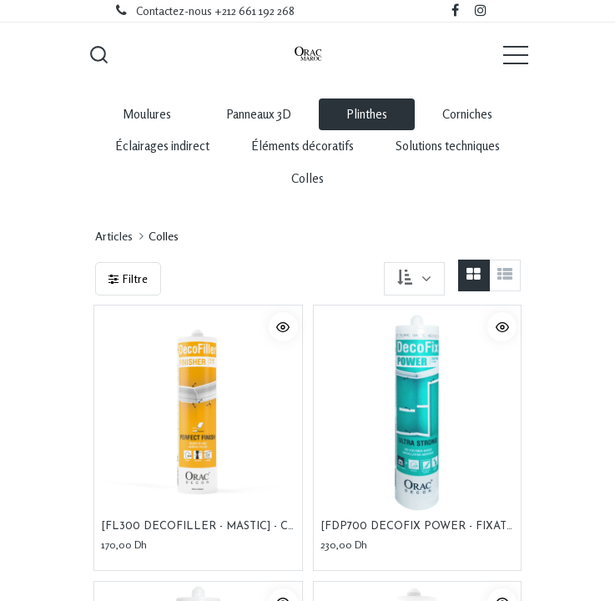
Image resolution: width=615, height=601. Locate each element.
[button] (99, 54)
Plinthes (366, 114)
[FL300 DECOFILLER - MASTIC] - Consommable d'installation (198, 526)
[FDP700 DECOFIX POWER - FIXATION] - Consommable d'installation (417, 526)
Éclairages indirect (162, 146)
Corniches (467, 114)
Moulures (147, 114)
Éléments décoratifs (302, 146)
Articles (114, 236)
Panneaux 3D (258, 114)
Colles (307, 178)
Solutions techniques (448, 146)
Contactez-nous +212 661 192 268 (215, 11)
